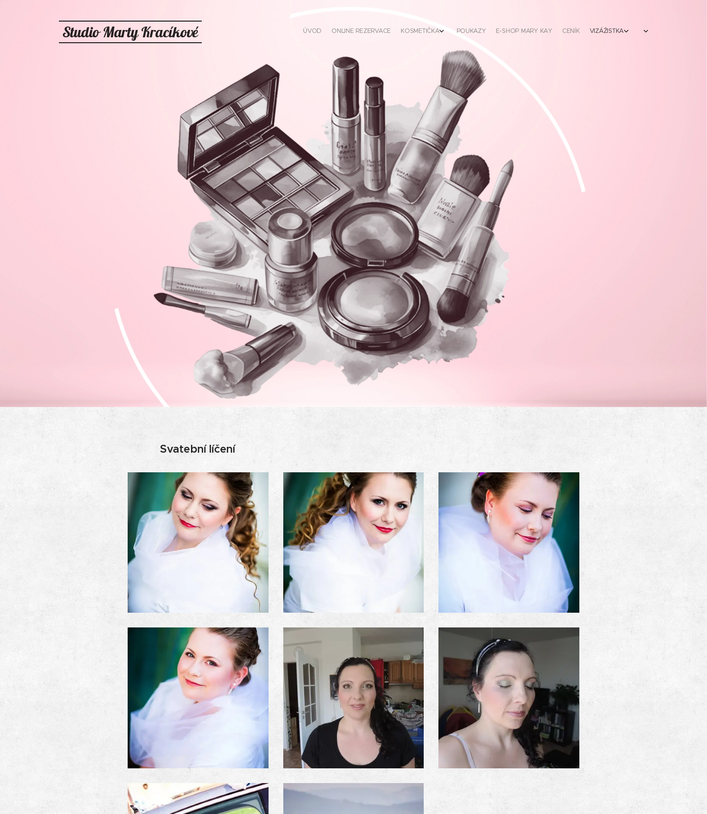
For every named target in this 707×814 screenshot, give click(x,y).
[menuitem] (504, 32)
